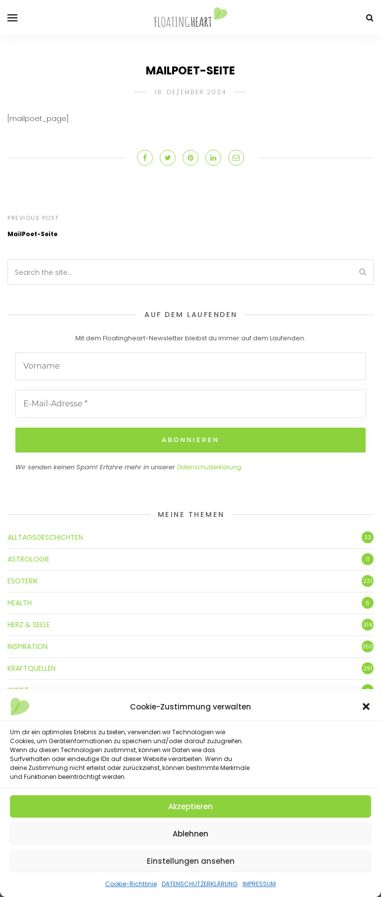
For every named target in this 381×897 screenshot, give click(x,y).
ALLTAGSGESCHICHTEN (45, 537)
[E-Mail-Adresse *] (190, 404)
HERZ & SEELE (28, 625)
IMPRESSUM (259, 884)
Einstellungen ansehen (191, 861)
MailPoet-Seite (32, 234)
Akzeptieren (190, 806)
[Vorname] (190, 366)
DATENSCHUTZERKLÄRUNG (200, 884)
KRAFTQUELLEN (31, 668)
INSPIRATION (27, 646)
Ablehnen (190, 834)
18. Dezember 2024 (191, 92)
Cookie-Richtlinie (131, 884)
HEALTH (19, 603)
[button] (366, 706)
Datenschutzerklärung (209, 467)
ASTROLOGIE (28, 559)
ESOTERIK (22, 581)
